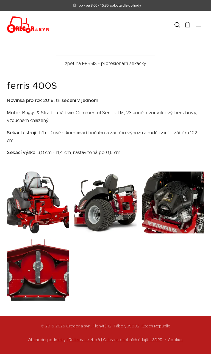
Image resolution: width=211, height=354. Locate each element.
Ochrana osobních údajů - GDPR (132, 339)
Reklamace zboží (84, 339)
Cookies (175, 339)
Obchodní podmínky (47, 339)
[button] (176, 25)
